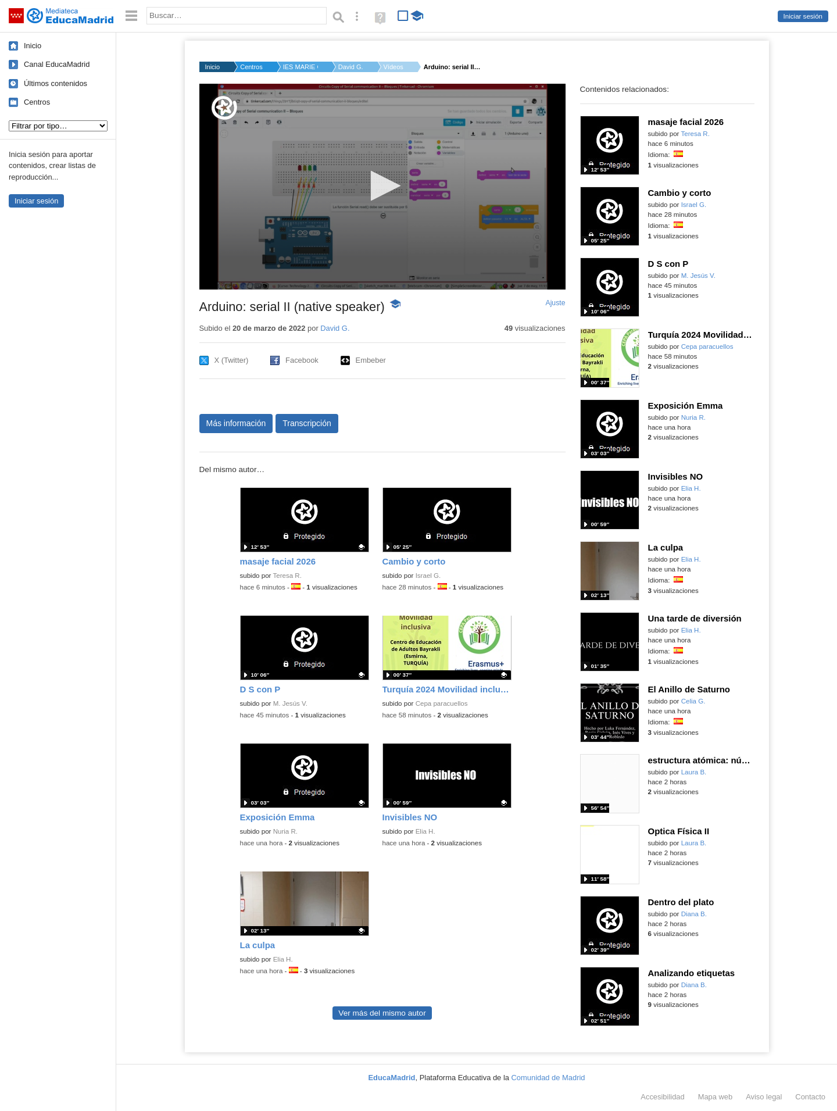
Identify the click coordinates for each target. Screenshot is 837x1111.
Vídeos (393, 66)
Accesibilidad (662, 1096)
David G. (350, 66)
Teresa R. (287, 575)
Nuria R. (285, 831)
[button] (382, 185)
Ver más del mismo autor (381, 1013)
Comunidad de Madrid (548, 1077)
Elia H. (425, 831)
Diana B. (694, 913)
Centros (37, 102)
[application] (382, 187)
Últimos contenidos (55, 83)
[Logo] (224, 107)
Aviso (764, 1096)
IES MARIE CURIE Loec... (300, 66)
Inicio (32, 45)
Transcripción (306, 423)
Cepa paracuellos (442, 703)
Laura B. (694, 772)
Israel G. (428, 575)
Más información (236, 423)
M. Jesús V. (290, 703)
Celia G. (693, 701)
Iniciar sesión (803, 16)
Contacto (810, 1096)
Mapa (715, 1096)
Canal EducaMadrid (57, 64)
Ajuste (555, 303)
